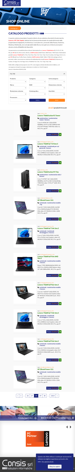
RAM (30, 85)
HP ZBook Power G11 (45, 200)
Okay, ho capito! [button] (54, 466)
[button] (38, 73)
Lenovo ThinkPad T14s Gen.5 (48, 228)
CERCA (37, 100)
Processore (13, 97)
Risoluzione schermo (16, 91)
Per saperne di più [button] (47, 461)
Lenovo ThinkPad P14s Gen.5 (48, 341)
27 (32, 396)
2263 (52, 396)
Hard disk (51, 91)
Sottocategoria (53, 78)
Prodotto (13, 78)
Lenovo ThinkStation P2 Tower (49, 115)
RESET (56, 100)
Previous (67, 427)
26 (28, 396)
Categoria (32, 78)
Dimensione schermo (55, 85)
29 (40, 396)
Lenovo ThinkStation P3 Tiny (48, 172)
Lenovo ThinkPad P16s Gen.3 (48, 285)
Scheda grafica (33, 91)
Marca (12, 85)
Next (70, 427)
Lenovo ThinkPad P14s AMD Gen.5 (48, 257)
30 (44, 396)
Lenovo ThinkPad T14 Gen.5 (48, 144)
